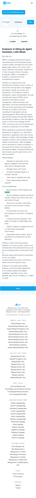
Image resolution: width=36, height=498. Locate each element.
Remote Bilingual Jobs (18, 323)
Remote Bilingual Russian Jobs (18, 342)
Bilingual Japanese (18, 375)
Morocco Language (18, 437)
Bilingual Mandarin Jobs (18, 377)
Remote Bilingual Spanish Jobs (18, 326)
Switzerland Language (18, 421)
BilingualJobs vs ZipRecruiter (18, 460)
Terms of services (18, 474)
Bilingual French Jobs (18, 364)
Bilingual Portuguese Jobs (18, 359)
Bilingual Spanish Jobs (18, 356)
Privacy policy (18, 476)
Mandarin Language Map (18, 419)
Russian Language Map (18, 413)
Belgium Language (18, 427)
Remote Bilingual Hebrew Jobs (18, 339)
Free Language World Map (18, 394)
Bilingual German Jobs (18, 367)
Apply (30, 22)
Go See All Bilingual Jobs (14, 12)
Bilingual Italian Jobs (18, 361)
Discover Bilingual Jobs (18, 386)
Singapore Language (18, 429)
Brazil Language (18, 424)
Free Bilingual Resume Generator (18, 391)
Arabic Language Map (18, 416)
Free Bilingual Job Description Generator (18, 389)
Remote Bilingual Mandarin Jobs (18, 347)
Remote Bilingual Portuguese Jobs (18, 329)
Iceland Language (18, 435)
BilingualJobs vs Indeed (18, 457)
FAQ (18, 465)
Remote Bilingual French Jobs (18, 334)
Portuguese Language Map (18, 408)
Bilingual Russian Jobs (18, 372)
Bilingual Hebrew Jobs (18, 369)
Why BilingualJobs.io (18, 449)
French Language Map (18, 411)
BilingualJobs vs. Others (18, 452)
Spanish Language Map (18, 406)
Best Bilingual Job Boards (18, 454)
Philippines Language (18, 432)
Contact (18, 488)
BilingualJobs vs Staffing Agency (18, 462)
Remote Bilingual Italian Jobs (18, 331)
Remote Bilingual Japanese (18, 345)
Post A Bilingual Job (18, 446)
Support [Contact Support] (18, 485)
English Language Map (18, 403)
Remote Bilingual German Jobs (18, 337)
